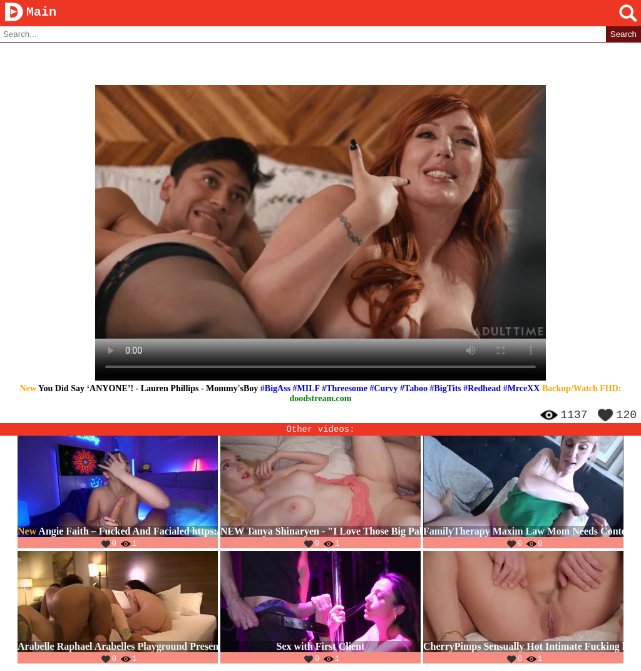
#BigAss (275, 389)
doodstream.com (321, 399)
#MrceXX (521, 389)
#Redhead (482, 389)
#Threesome (344, 389)
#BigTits (445, 389)
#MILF (306, 389)
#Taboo (414, 389)
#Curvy (383, 389)
